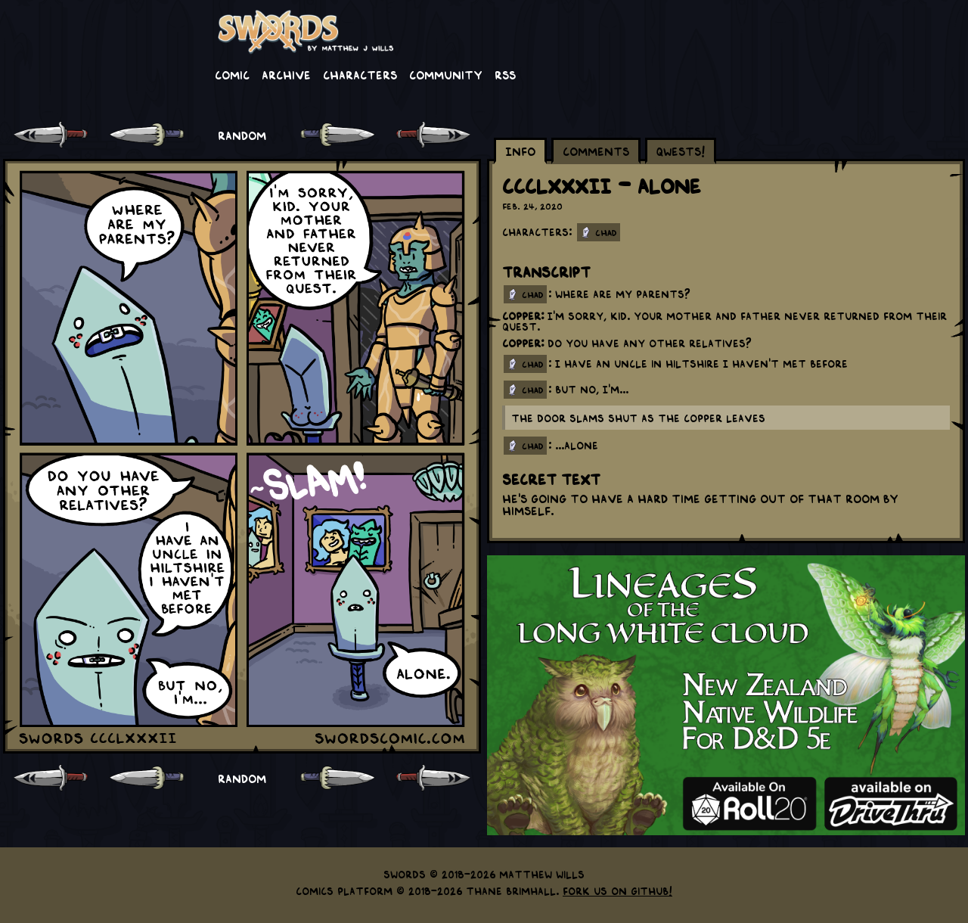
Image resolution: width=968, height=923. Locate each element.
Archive (286, 74)
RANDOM (242, 135)
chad (533, 294)
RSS (505, 74)
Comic (232, 74)
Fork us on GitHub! (617, 890)
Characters (360, 74)
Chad (606, 232)
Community (445, 74)
